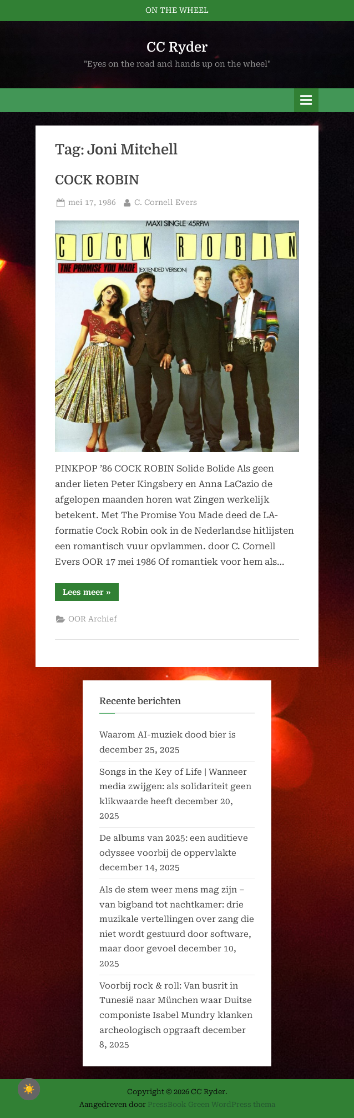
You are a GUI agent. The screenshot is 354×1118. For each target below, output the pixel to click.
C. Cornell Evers (165, 201)
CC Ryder (177, 47)
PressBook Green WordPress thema (211, 1104)
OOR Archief (92, 618)
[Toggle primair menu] (306, 100)
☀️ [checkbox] (29, 1089)
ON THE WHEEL (177, 10)
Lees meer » (91, 594)
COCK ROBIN (97, 180)
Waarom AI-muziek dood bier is (167, 735)
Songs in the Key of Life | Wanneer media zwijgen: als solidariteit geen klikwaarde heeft (175, 786)
